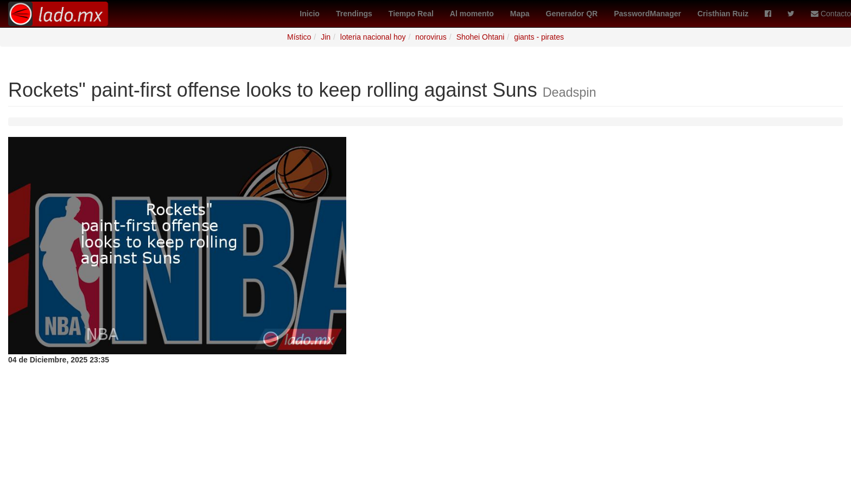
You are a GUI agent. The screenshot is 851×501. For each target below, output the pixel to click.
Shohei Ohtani (480, 37)
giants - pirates (539, 37)
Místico (299, 37)
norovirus (431, 37)
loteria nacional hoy (373, 37)
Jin (326, 37)
